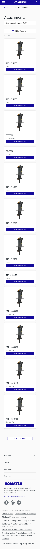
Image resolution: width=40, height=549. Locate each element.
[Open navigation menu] (3, 2)
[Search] (36, 2)
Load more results (20, 438)
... (13, 7)
